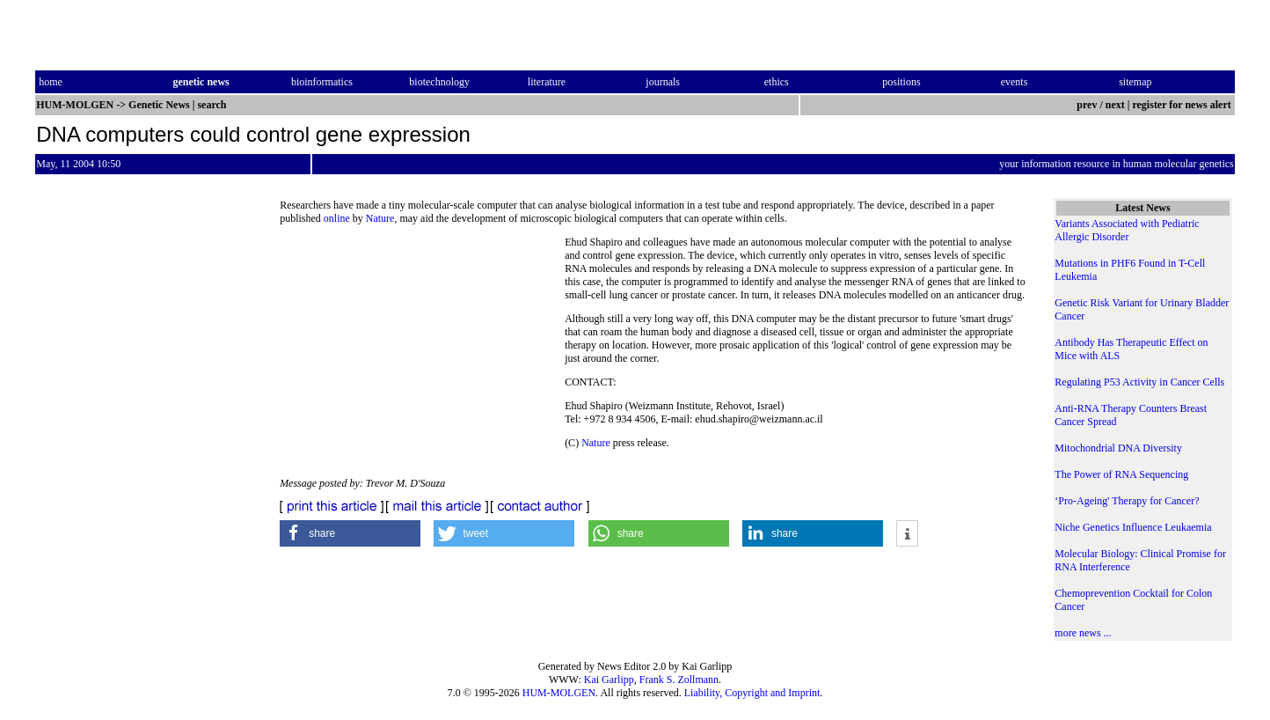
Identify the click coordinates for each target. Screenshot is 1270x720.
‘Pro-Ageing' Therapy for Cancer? (1127, 501)
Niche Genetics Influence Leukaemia (1133, 527)
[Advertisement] (422, 356)
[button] (350, 533)
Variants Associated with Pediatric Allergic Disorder (1127, 230)
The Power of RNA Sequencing (1121, 474)
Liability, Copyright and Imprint (752, 693)
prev (1087, 105)
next (1115, 105)
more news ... (1083, 633)
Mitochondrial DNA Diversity (1118, 448)
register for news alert (1182, 105)
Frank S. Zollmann (679, 679)
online (337, 218)
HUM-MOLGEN (558, 693)
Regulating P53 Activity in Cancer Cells (1139, 382)
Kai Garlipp (609, 679)
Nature (380, 218)
